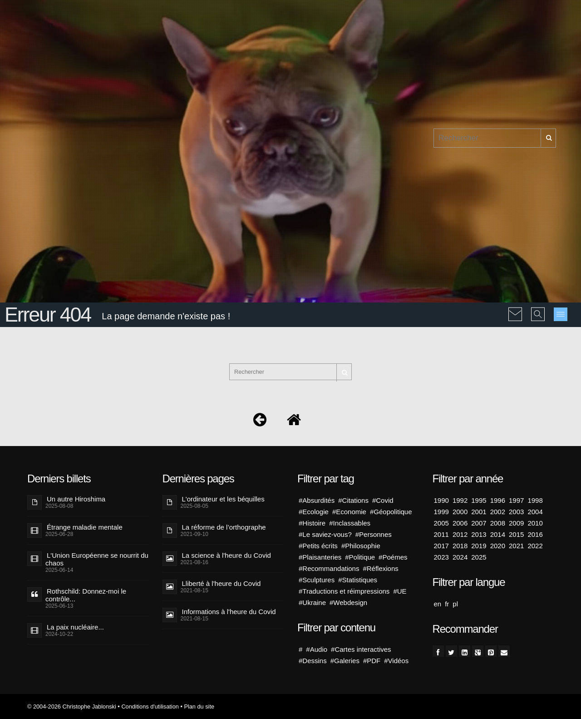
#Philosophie (360, 546)
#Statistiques (357, 580)
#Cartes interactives (361, 649)
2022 (534, 546)
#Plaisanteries (320, 557)
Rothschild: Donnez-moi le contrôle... (85, 595)
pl (455, 604)
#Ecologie (314, 512)
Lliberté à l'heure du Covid (221, 583)
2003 (516, 512)
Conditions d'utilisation (149, 706)
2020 (497, 546)
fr (447, 604)
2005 (441, 523)
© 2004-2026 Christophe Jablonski (71, 706)
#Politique (360, 557)
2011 (441, 534)
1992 (460, 500)
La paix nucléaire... (75, 627)
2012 (460, 534)
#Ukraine (312, 602)
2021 (516, 546)
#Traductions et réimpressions (344, 591)
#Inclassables (349, 523)
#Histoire (312, 523)
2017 (441, 546)
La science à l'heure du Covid (226, 555)
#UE (399, 591)
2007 (478, 523)
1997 (516, 500)
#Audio (316, 649)
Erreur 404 (48, 314)
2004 (534, 512)
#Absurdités (317, 500)
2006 (460, 523)
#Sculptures (317, 580)
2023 (441, 557)
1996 (497, 500)
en (438, 604)
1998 (534, 500)
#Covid (383, 500)
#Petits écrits (318, 546)
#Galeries (344, 660)
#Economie (349, 512)
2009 (516, 523)
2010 (534, 523)
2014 (497, 534)
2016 (534, 534)
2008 (497, 523)
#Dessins (313, 660)
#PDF (371, 660)
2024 (460, 557)
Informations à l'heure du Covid (229, 611)
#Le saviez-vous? (325, 534)
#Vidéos (396, 660)
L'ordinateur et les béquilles (223, 499)
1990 (441, 500)
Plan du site (199, 706)
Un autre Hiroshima (76, 499)
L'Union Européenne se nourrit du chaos (96, 559)
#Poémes (393, 557)
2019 (478, 546)
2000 (460, 512)
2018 (460, 546)
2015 (516, 534)
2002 (497, 512)
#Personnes (373, 534)
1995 (478, 500)
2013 (478, 534)
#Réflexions (380, 568)
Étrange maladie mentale (85, 527)
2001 (478, 512)
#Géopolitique (391, 512)
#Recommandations (329, 568)
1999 (441, 512)
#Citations (353, 500)
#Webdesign (348, 602)
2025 (478, 557)
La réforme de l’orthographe (224, 527)
